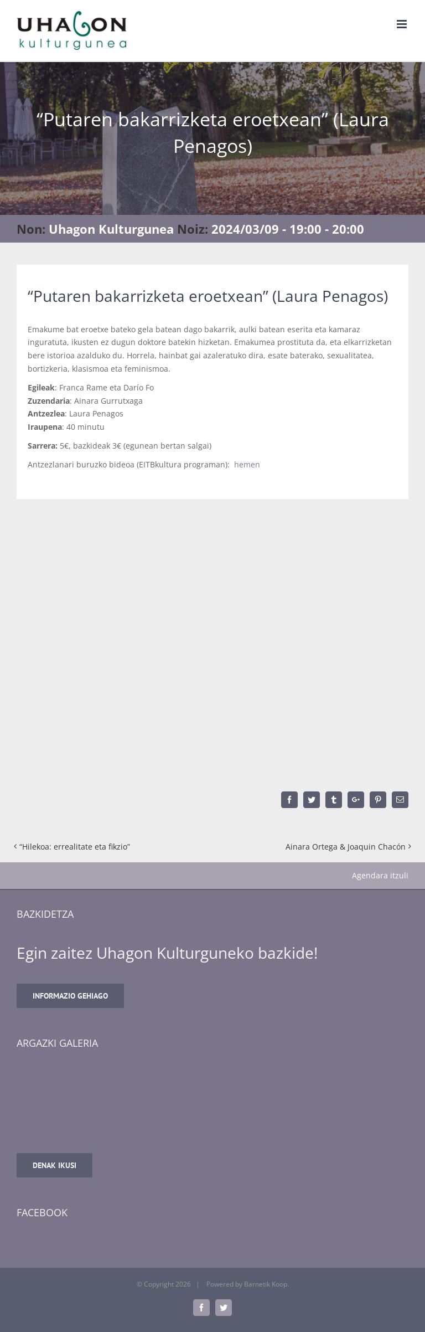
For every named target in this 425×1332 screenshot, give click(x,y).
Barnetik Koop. (266, 1284)
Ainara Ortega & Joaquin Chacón (346, 846)
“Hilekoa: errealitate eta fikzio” (74, 846)
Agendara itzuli (380, 875)
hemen (247, 464)
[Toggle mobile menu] (402, 24)
